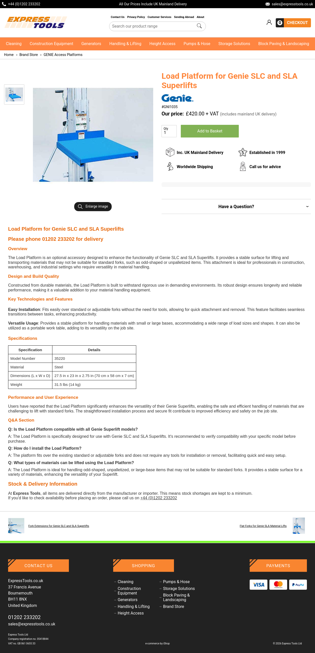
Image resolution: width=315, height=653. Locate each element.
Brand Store (27, 55)
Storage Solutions (234, 43)
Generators (91, 43)
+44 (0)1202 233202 (158, 498)
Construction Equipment (51, 43)
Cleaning (14, 43)
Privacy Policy (136, 17)
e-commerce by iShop (157, 643)
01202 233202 (24, 617)
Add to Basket (209, 131)
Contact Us (118, 17)
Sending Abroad (184, 17)
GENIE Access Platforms (61, 55)
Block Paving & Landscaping (283, 43)
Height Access (162, 43)
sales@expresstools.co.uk (31, 624)
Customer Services (160, 17)
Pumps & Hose (197, 43)
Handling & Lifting (125, 43)
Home (9, 55)
